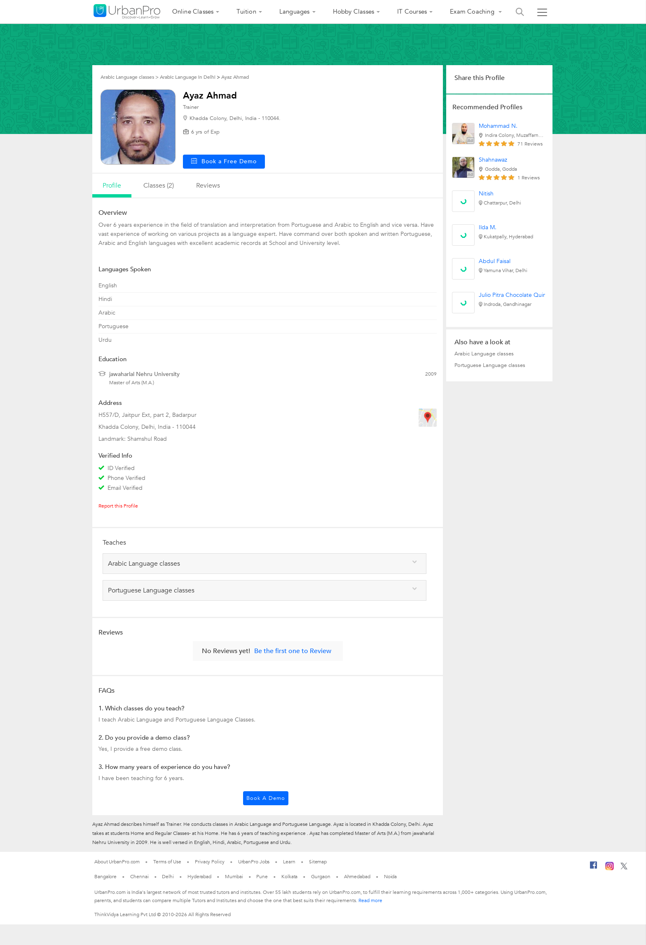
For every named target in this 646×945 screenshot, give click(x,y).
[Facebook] (594, 868)
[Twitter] (623, 868)
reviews (208, 185)
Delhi (168, 876)
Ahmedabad (357, 876)
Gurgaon (320, 876)
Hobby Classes (353, 11)
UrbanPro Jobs (254, 861)
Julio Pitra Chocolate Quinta (515, 295)
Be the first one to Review (292, 651)
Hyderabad (199, 876)
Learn (289, 861)
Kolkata (289, 876)
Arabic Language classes (484, 353)
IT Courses (412, 11)
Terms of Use (167, 861)
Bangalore (105, 876)
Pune (262, 876)
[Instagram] (609, 868)
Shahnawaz (493, 160)
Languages (294, 11)
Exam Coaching (473, 11)
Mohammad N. (498, 126)
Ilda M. (487, 227)
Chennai (139, 876)
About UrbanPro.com (117, 861)
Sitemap (318, 861)
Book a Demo (265, 798)
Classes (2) (158, 185)
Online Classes (193, 11)
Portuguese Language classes (489, 365)
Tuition (246, 11)
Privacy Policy (210, 861)
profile (112, 185)
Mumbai (234, 876)
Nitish (486, 193)
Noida (390, 876)
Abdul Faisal (494, 261)
